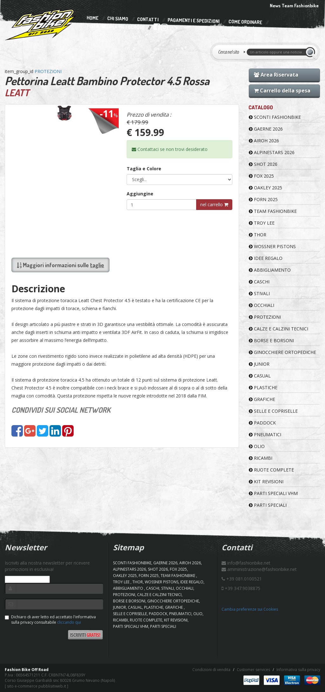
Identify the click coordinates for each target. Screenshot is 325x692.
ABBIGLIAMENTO (270, 270)
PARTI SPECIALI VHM (273, 493)
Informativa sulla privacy (298, 669)
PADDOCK (262, 423)
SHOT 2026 (263, 164)
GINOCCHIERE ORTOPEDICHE (282, 352)
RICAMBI (260, 458)
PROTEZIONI (48, 71)
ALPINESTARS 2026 (272, 152)
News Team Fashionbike (294, 6)
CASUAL (260, 376)
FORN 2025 (263, 199)
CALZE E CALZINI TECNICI (278, 329)
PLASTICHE (263, 387)
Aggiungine (140, 194)
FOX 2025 (261, 176)
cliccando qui (69, 622)
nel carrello (214, 204)
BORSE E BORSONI (271, 340)
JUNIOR (259, 364)
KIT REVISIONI (266, 481)
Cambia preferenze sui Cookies (250, 609)
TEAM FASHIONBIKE (273, 211)
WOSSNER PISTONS (272, 246)
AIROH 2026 (264, 141)
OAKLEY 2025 (265, 188)
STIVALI (259, 293)
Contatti (148, 19)
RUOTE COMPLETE (271, 470)
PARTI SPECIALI (268, 505)
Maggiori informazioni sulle (60, 264)
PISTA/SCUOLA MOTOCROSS (115, 27)
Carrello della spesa (282, 90)
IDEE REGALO (265, 258)
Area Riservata (276, 74)
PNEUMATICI (265, 434)
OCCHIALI (261, 305)
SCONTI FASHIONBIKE (275, 117)
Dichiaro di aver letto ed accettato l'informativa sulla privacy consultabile (50, 619)
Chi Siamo (117, 19)
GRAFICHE (262, 399)
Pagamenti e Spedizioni (194, 20)
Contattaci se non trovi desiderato (170, 149)
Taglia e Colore (144, 169)
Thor (257, 235)
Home (92, 18)
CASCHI (259, 282)
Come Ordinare (245, 22)
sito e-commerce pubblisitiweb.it (36, 686)
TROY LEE (262, 223)
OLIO (257, 446)
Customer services (253, 669)
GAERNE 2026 (266, 129)
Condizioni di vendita (211, 669)
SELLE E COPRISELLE (273, 411)
